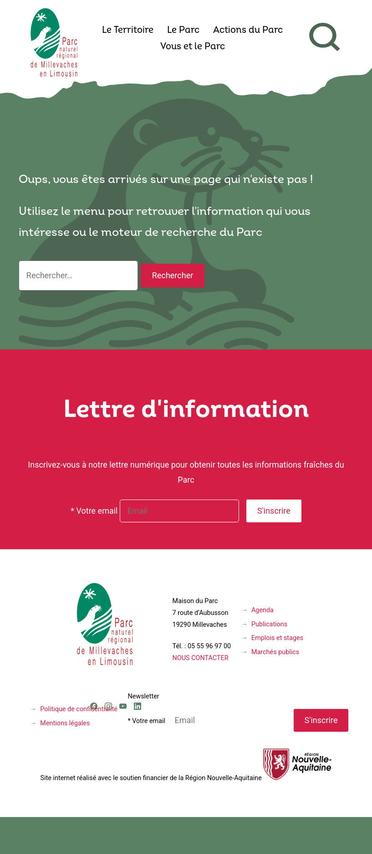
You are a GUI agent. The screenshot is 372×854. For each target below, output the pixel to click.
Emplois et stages (277, 638)
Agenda (262, 610)
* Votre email (94, 511)
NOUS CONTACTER (201, 658)
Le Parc (183, 30)
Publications (269, 624)
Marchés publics (275, 652)
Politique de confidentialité (78, 709)
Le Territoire (127, 30)
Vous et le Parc (192, 47)
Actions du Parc (248, 30)
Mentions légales (65, 723)
